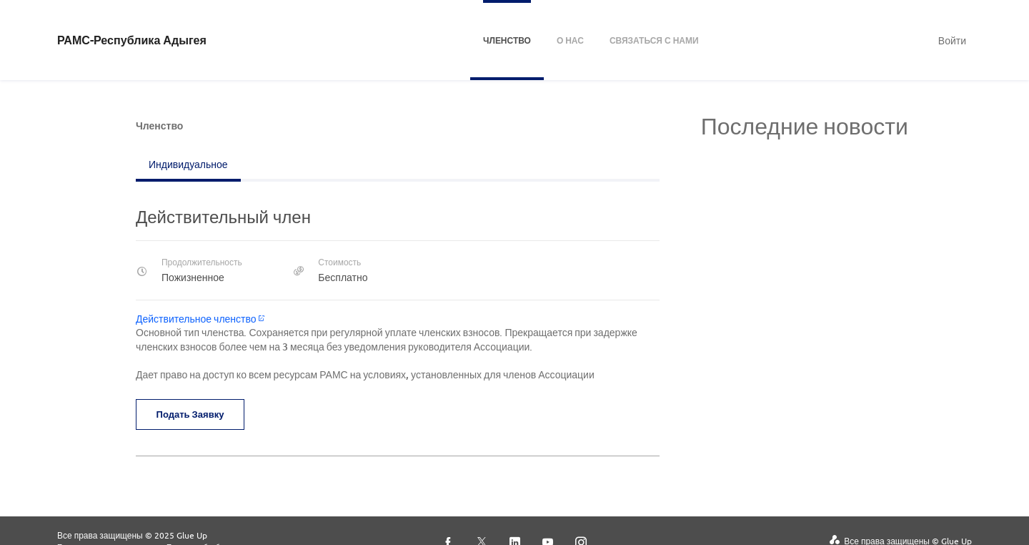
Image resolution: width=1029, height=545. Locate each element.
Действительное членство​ (200, 318)
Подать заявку (192, 414)
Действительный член (223, 216)
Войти (952, 40)
